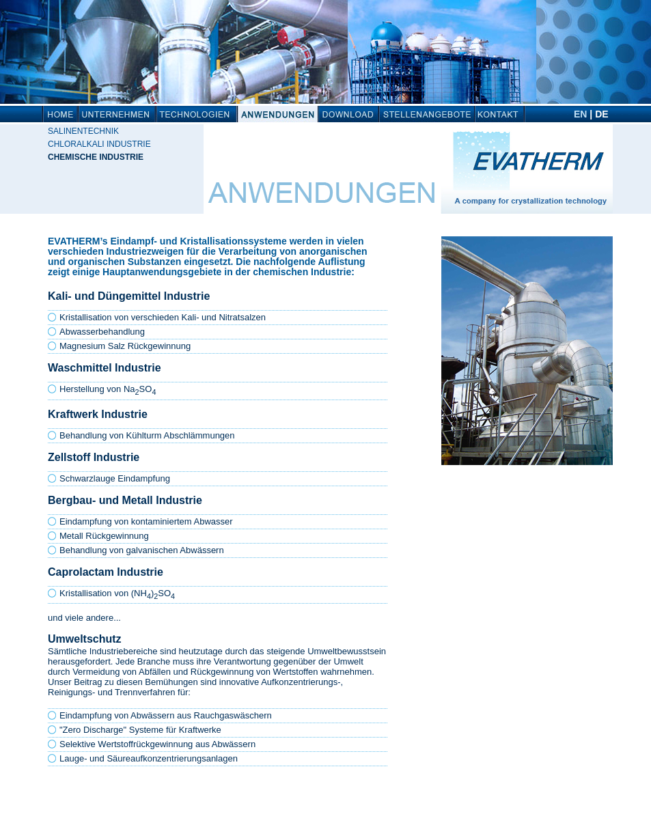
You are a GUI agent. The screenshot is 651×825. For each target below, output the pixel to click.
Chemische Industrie (95, 157)
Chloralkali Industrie (99, 144)
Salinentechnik (83, 131)
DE (601, 114)
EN (580, 114)
